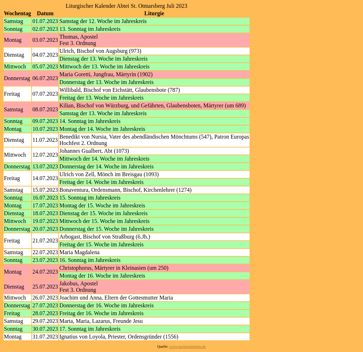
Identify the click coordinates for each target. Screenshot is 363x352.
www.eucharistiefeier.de (187, 346)
